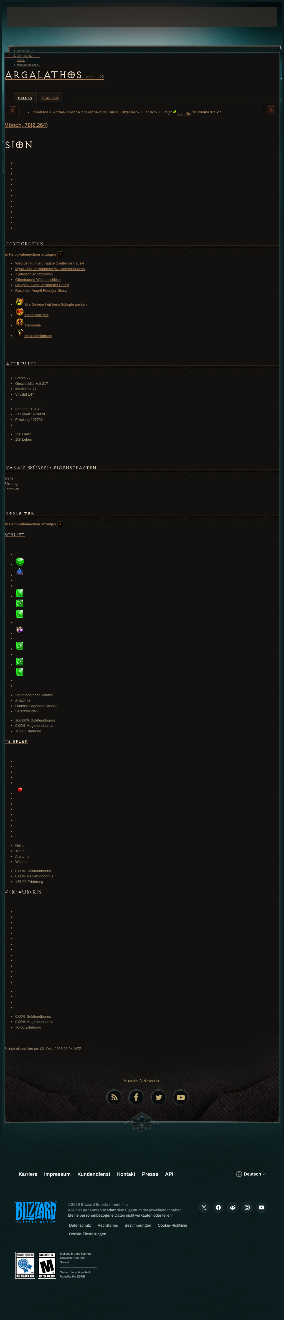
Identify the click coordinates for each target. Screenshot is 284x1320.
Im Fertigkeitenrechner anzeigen (33, 254)
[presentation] (23, 17)
